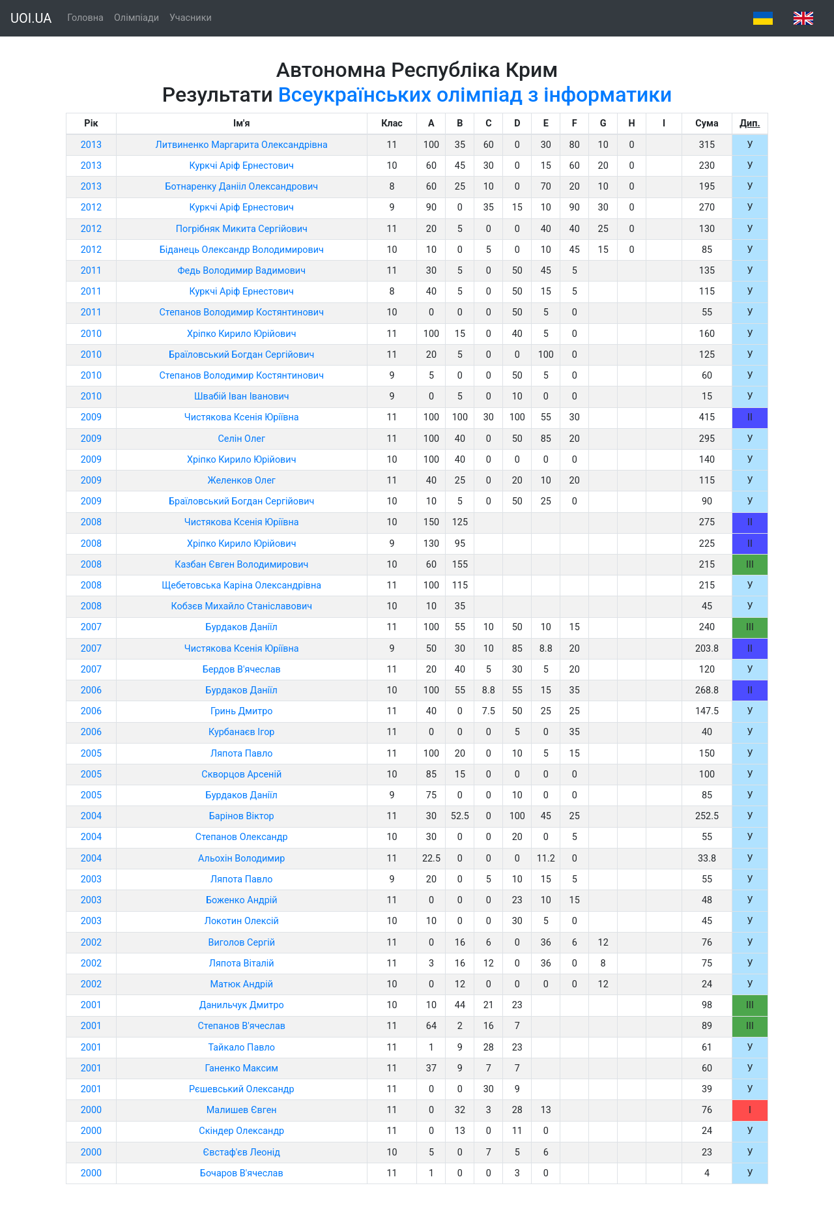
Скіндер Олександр (241, 1131)
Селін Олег (241, 438)
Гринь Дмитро (241, 711)
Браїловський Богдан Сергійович (241, 354)
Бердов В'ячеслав (242, 669)
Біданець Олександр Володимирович (242, 249)
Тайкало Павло (241, 1047)
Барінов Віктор (241, 816)
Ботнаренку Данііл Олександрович (241, 186)
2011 (91, 270)
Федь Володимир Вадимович (241, 270)
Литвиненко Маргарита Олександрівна (242, 145)
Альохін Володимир (241, 858)
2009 (91, 417)
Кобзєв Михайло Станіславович (241, 606)
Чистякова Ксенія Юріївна (241, 417)
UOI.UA (30, 18)
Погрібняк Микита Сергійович (242, 229)
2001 (91, 1005)
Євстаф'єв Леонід (241, 1152)
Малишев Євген (242, 1110)
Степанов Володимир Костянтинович (241, 312)
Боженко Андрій (242, 900)
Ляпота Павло (241, 753)
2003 (91, 879)
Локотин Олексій (242, 921)
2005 (91, 753)
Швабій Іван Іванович (241, 396)
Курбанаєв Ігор (241, 732)
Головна (85, 17)
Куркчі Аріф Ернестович (242, 165)
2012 (91, 207)
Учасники (190, 17)
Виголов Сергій (241, 942)
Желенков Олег (242, 480)
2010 (91, 334)
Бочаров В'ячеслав (241, 1173)
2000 (91, 1110)
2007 (91, 627)
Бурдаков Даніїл (242, 627)
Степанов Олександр (241, 837)
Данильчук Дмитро (241, 1005)
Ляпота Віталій (241, 963)
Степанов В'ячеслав (241, 1026)
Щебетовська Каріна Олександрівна (241, 585)
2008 (91, 522)
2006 (91, 690)
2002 (91, 942)
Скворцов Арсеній (241, 774)
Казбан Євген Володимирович (241, 564)
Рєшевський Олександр (241, 1089)
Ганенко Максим (241, 1068)
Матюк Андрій (241, 984)
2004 (91, 816)
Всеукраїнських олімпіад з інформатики (475, 94)
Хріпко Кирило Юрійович (241, 334)
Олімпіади (136, 17)
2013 (91, 145)
